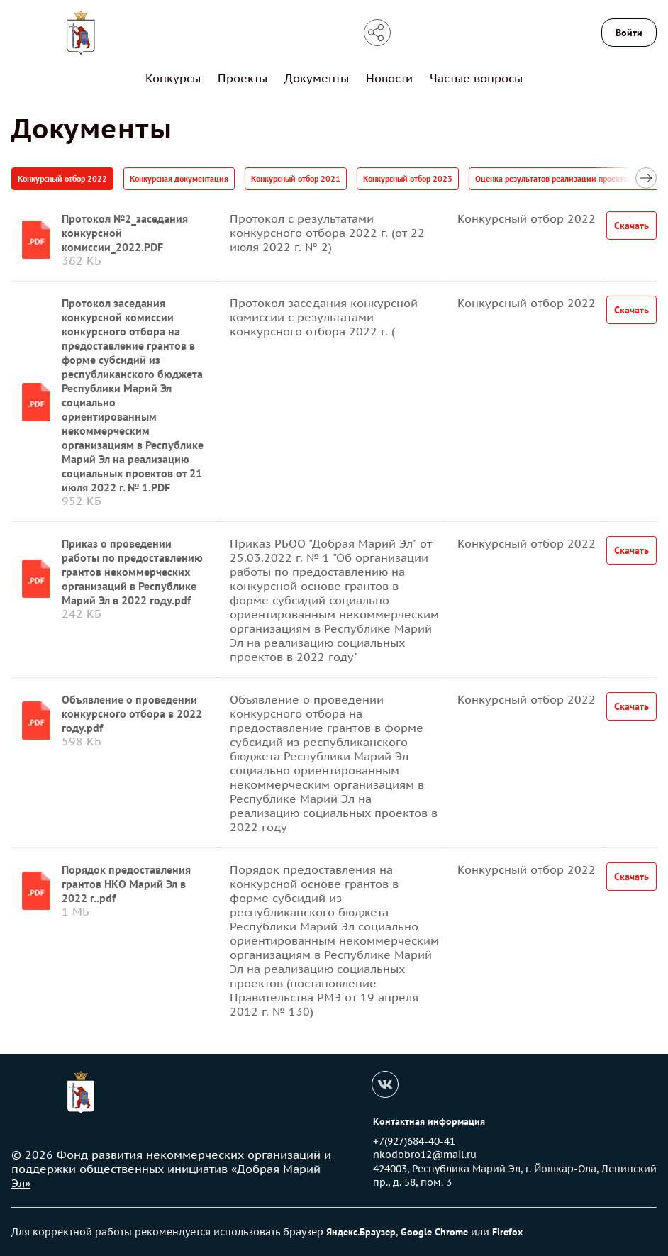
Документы (316, 78)
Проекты (242, 78)
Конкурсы (173, 78)
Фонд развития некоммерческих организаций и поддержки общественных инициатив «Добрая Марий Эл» (171, 1168)
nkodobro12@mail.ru (425, 1154)
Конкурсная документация (179, 178)
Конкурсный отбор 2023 (407, 178)
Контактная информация (429, 1121)
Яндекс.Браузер (361, 1232)
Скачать (631, 225)
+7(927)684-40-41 (414, 1141)
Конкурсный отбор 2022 (62, 178)
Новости (389, 78)
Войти (629, 32)
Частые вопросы (476, 78)
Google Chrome (434, 1232)
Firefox (507, 1232)
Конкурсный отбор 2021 (295, 178)
